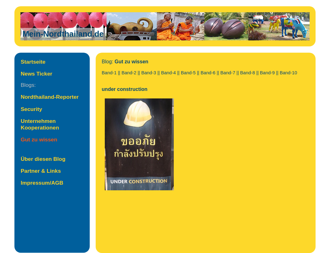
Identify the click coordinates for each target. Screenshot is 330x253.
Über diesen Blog (43, 159)
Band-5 (188, 72)
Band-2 (128, 72)
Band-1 (109, 72)
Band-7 (228, 72)
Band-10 (288, 72)
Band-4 (168, 72)
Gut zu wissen (39, 139)
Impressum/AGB (42, 183)
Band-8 (247, 72)
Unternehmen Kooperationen (40, 124)
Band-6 (208, 72)
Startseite (33, 62)
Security (31, 109)
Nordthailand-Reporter (50, 97)
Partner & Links (41, 171)
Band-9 (267, 72)
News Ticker (36, 74)
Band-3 (148, 72)
